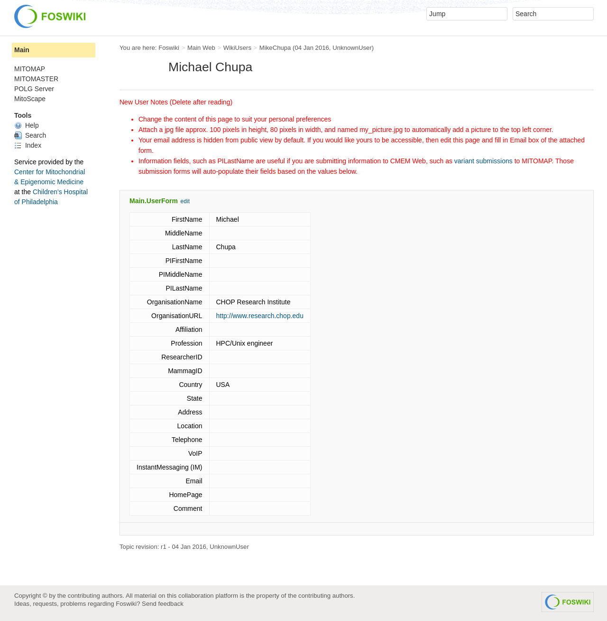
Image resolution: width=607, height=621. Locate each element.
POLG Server (34, 89)
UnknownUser (352, 47)
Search (30, 135)
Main (21, 50)
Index (27, 145)
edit (185, 201)
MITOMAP (29, 69)
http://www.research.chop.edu (260, 316)
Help (26, 125)
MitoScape (30, 99)
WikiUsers (237, 47)
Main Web (201, 47)
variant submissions (483, 161)
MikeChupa (275, 47)
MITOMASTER (36, 79)
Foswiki (168, 47)
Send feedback (163, 603)
